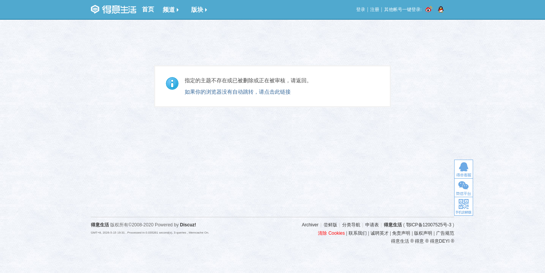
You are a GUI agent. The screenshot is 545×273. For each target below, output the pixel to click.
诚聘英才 (380, 233)
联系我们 (358, 233)
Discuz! (188, 225)
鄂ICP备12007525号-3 (429, 225)
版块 (199, 9)
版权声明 (423, 233)
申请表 (372, 225)
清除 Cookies (331, 233)
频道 (171, 9)
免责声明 (401, 233)
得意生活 (393, 225)
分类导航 (351, 225)
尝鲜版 (330, 225)
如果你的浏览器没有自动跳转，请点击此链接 (238, 92)
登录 (360, 9)
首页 (148, 9)
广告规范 (445, 233)
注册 (374, 9)
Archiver (310, 225)
